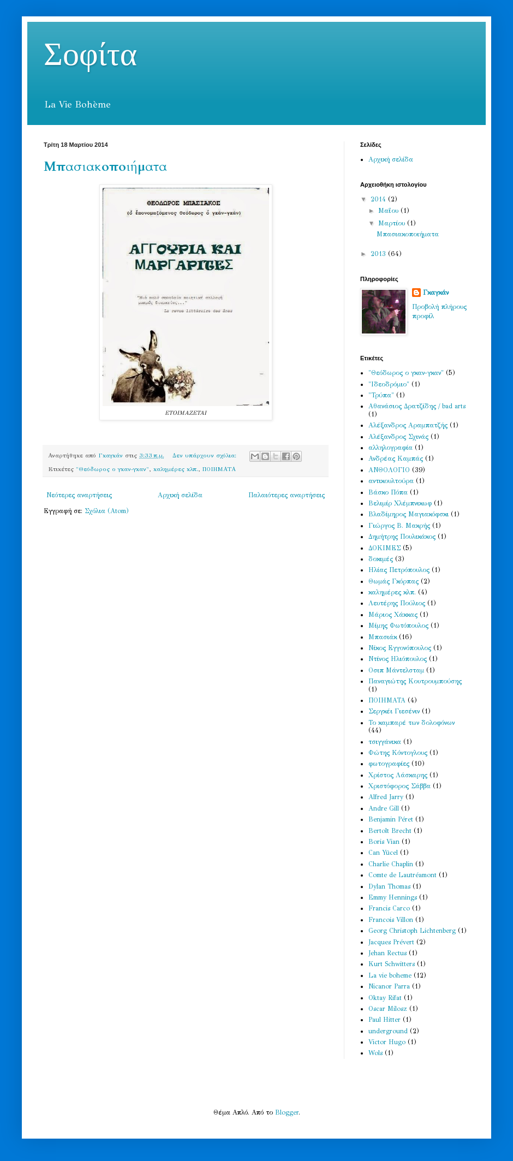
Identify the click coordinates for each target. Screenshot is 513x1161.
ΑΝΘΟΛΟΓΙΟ (389, 470)
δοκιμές (380, 559)
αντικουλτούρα (391, 481)
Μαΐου (389, 211)
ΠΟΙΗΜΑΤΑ (219, 469)
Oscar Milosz (387, 1009)
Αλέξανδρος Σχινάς (398, 436)
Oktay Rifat (385, 998)
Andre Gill (383, 808)
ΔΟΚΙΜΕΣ (384, 548)
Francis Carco (389, 908)
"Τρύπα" (381, 395)
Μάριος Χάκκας (392, 614)
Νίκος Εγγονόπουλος (399, 648)
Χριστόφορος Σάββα (399, 786)
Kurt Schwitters (391, 964)
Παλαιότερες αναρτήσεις (286, 495)
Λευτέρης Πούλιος (396, 603)
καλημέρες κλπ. (175, 469)
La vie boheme (389, 975)
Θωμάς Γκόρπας (393, 581)
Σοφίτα (90, 55)
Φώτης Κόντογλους (397, 753)
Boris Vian (383, 842)
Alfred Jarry (385, 797)
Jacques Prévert (391, 942)
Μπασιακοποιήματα (105, 167)
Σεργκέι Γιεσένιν (394, 711)
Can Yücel (383, 852)
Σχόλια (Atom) (107, 511)
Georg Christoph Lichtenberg (412, 930)
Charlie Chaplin (390, 864)
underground (388, 1031)
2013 (379, 254)
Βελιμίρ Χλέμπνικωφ (400, 503)
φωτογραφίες (388, 763)
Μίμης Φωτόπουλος (398, 625)
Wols (375, 1053)
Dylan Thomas (389, 886)
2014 (379, 199)
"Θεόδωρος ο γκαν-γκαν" (112, 469)
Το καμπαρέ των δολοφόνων (411, 723)
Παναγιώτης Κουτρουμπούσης (415, 681)
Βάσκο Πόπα (388, 492)
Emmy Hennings (392, 897)
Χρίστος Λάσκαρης (397, 775)
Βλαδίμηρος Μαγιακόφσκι (408, 514)
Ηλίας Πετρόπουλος (399, 570)
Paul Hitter (384, 1019)
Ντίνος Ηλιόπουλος (397, 659)
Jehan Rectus (387, 953)
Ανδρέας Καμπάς (395, 458)
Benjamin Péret (390, 819)
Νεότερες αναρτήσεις (79, 495)
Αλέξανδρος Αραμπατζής (408, 425)
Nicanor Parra (389, 986)
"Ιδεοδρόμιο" (388, 384)
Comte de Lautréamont (402, 875)
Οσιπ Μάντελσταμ (396, 670)
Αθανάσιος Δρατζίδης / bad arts (417, 406)
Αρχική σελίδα (180, 495)
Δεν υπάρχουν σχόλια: (205, 455)
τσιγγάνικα (384, 742)
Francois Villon (390, 920)
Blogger (287, 1112)
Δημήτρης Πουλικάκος (402, 536)
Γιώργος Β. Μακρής (399, 525)
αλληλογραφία (390, 447)
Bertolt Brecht (389, 831)
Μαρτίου (392, 223)
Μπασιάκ (382, 637)
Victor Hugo (386, 1042)
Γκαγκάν (436, 292)
